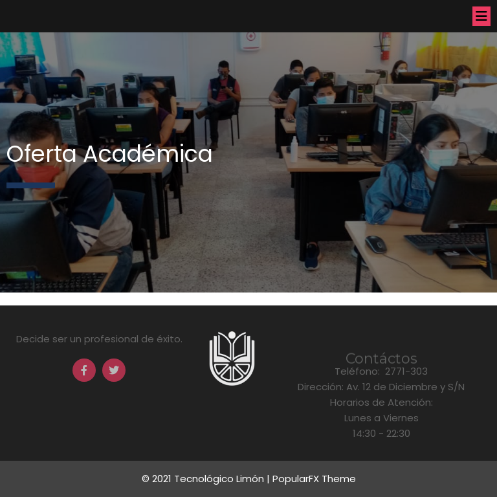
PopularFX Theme (314, 478)
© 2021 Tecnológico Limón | (207, 478)
